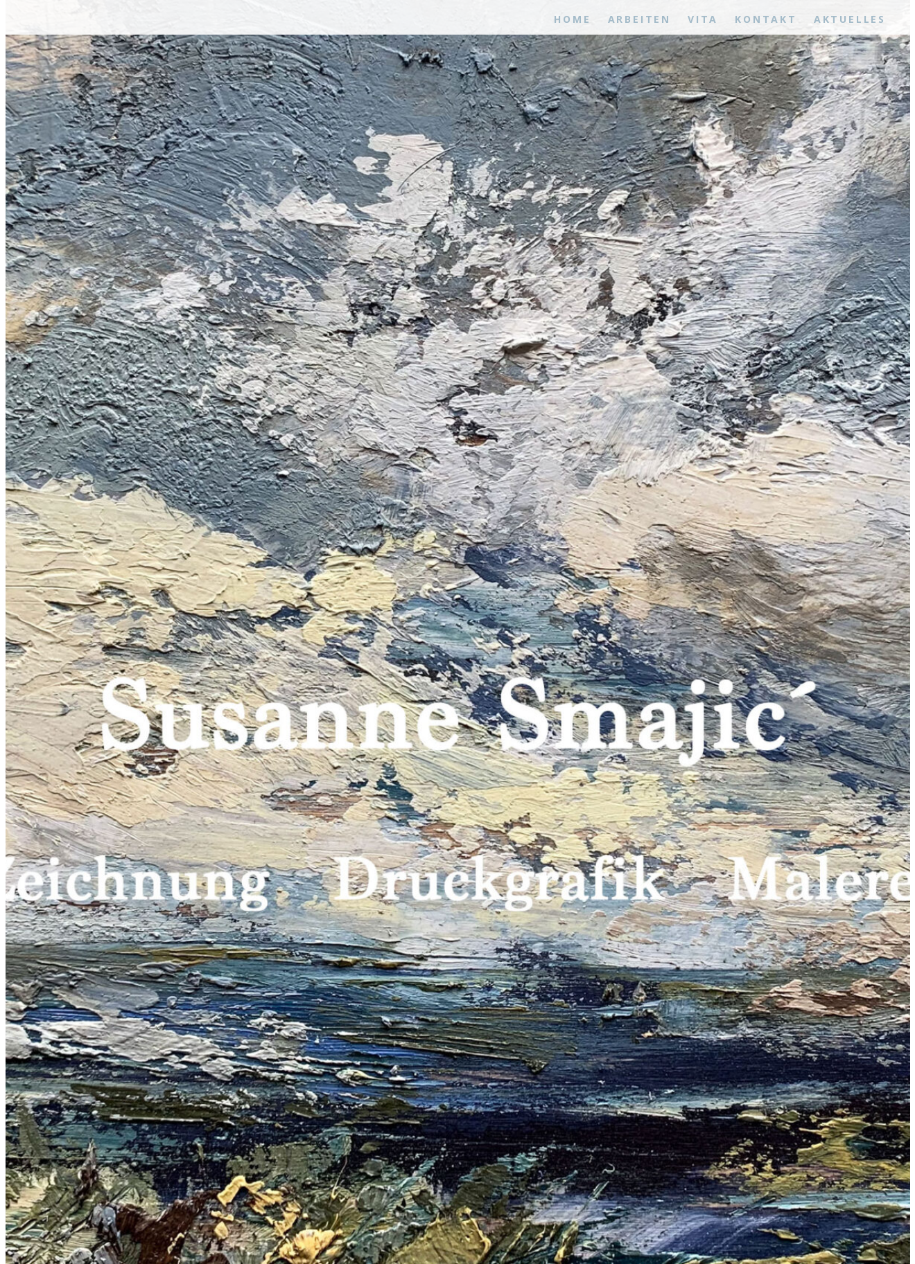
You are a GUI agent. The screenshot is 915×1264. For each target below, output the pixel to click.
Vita (703, 19)
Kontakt (766, 19)
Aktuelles (850, 19)
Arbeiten (639, 19)
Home (572, 19)
